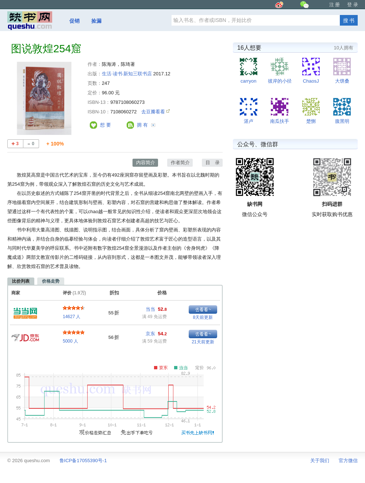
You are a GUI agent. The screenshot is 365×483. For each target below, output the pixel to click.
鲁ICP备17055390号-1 (83, 460)
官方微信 (348, 460)
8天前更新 (203, 317)
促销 (74, 21)
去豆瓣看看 (153, 111)
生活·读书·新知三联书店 (127, 73)
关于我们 (319, 460)
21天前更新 (203, 341)
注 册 (334, 4)
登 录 (352, 4)
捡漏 (96, 21)
